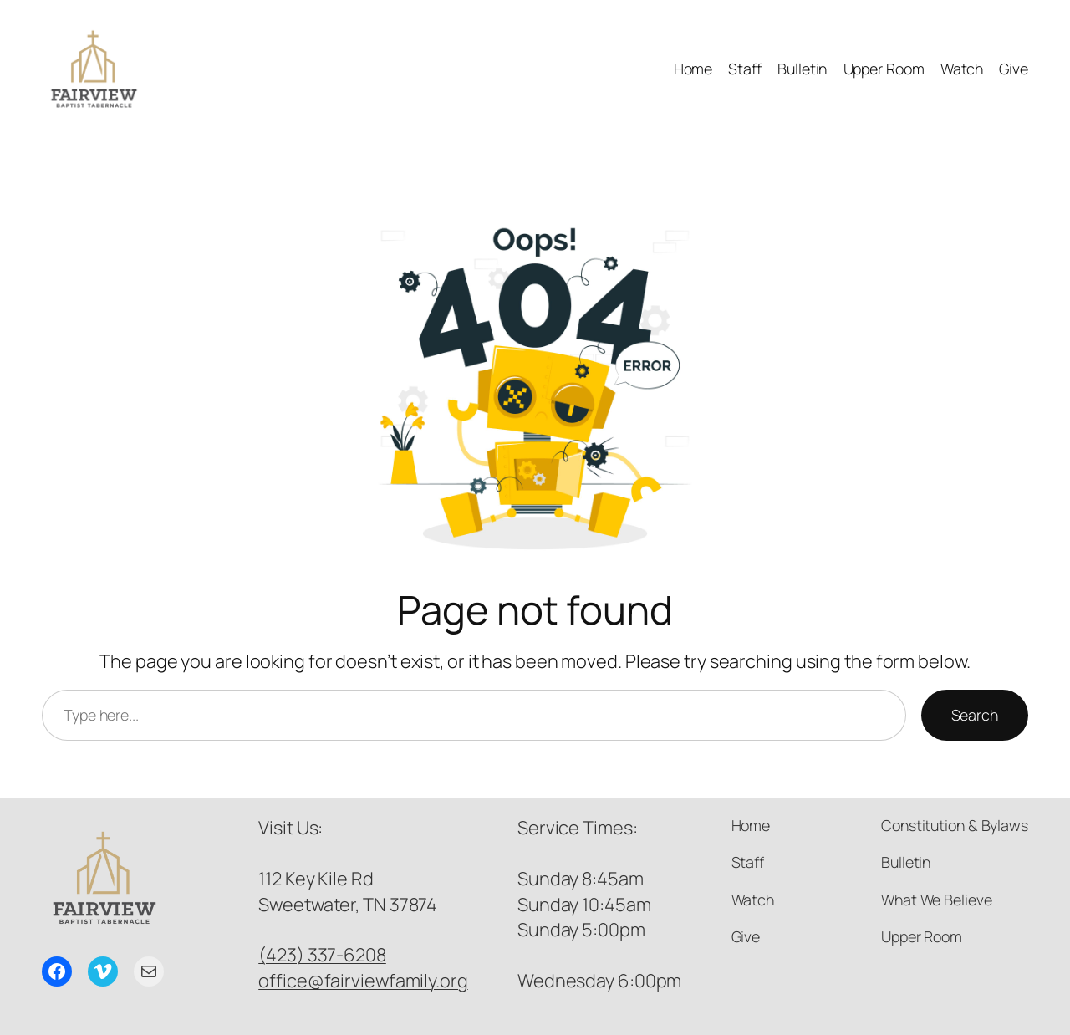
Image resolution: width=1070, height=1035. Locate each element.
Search (974, 715)
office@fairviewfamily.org (363, 980)
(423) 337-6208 (322, 954)
